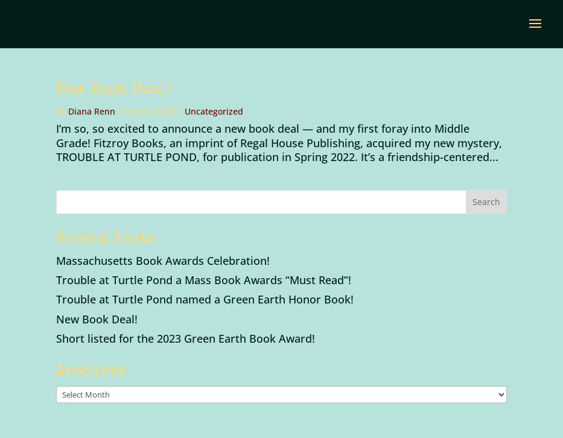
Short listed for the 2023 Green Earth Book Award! (185, 338)
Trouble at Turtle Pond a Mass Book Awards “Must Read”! (203, 280)
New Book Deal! (114, 90)
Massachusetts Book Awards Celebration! (163, 260)
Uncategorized (214, 111)
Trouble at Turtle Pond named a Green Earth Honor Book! (205, 299)
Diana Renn (91, 111)
